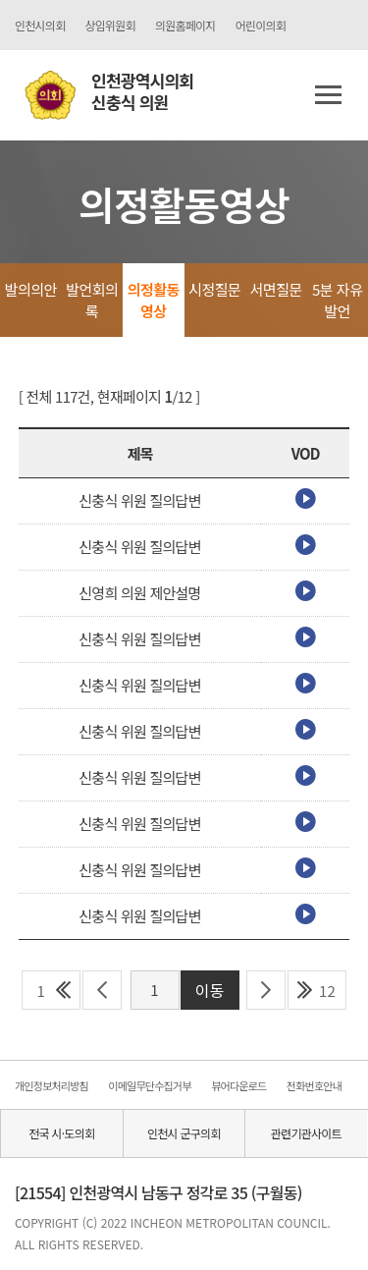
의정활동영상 (154, 300)
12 (327, 990)
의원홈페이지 (185, 25)
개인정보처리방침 (51, 1085)
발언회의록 (92, 300)
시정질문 (214, 289)
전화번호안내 (314, 1085)
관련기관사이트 (306, 1133)
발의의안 (31, 289)
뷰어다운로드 (238, 1085)
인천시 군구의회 (184, 1133)
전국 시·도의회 (61, 1133)
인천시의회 (40, 25)
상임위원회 (109, 25)
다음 (266, 990)
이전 (102, 990)
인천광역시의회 (142, 92)
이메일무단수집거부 (149, 1085)
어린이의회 (261, 25)
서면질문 (276, 289)
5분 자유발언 (337, 300)
